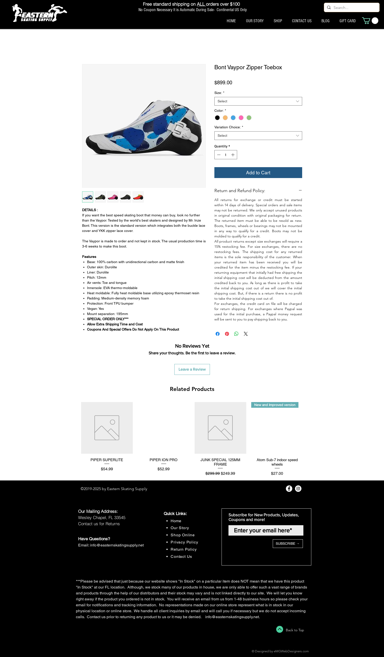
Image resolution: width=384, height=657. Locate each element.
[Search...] (351, 7)
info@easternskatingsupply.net (117, 545)
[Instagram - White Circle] (298, 488)
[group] (192, 439)
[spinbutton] (225, 154)
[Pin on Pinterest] (227, 334)
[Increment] (233, 154)
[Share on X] (246, 334)
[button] (370, 20)
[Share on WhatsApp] (236, 334)
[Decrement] (218, 154)
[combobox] (258, 101)
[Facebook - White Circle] (289, 488)
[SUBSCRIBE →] (288, 543)
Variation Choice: (228, 127)
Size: (219, 93)
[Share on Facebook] (218, 334)
